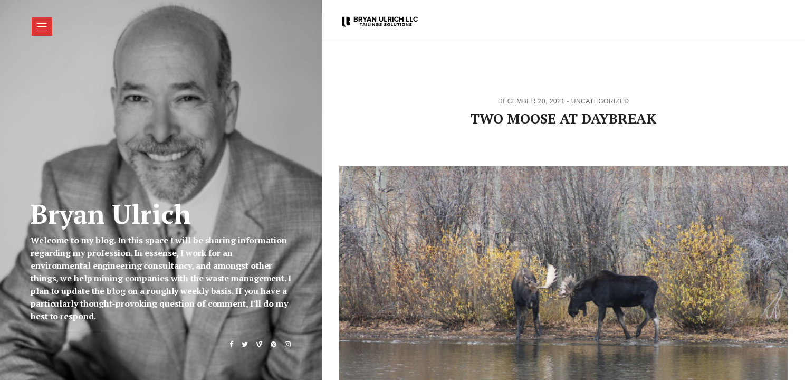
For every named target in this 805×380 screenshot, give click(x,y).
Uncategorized (600, 101)
